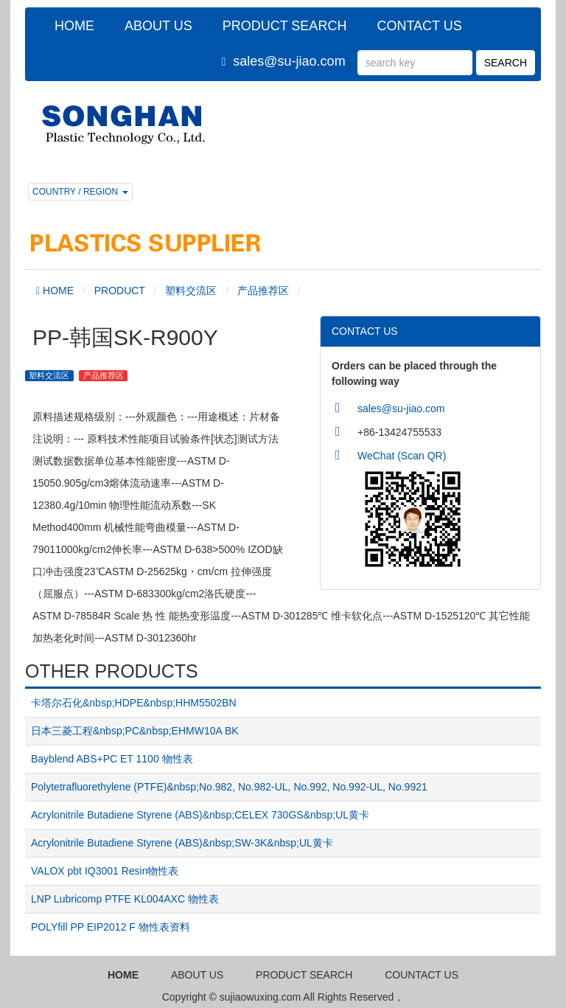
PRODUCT (119, 290)
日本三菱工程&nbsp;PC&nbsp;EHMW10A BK (135, 731)
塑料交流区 (191, 290)
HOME (74, 25)
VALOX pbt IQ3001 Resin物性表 (105, 871)
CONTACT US (419, 25)
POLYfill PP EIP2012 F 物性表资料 (110, 927)
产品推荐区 (263, 290)
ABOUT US (158, 25)
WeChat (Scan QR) (401, 456)
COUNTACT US (421, 975)
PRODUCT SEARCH (285, 25)
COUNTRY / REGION (80, 192)
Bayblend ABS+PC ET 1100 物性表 (112, 759)
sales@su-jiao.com (289, 61)
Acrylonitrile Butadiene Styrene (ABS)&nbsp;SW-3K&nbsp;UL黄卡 (182, 843)
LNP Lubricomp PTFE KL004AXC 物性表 (125, 899)
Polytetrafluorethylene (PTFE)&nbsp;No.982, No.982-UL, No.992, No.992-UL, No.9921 (229, 787)
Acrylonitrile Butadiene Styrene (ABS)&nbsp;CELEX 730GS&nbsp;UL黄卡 (200, 815)
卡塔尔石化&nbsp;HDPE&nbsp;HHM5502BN (134, 703)
